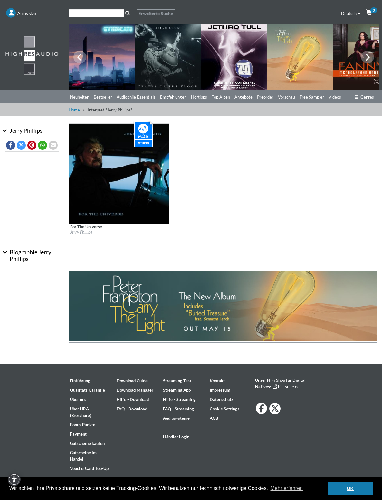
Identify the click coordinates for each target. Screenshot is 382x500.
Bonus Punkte (82, 424)
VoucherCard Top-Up (89, 468)
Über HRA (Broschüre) (80, 412)
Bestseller (103, 97)
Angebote (243, 97)
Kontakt (217, 380)
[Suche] (96, 13)
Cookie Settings (224, 408)
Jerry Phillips (81, 232)
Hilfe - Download (133, 399)
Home (74, 109)
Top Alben (221, 97)
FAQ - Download (132, 408)
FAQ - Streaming (178, 408)
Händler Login (176, 436)
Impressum (220, 390)
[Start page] (32, 55)
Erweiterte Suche (155, 13)
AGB (214, 418)
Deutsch (350, 13)
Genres (364, 97)
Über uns (78, 399)
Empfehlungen (173, 97)
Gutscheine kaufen (87, 443)
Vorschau (286, 97)
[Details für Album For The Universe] (119, 173)
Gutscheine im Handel (83, 456)
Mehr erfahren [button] (287, 488)
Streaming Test (177, 380)
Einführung (80, 380)
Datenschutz (221, 399)
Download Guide (132, 380)
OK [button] (350, 488)
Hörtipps (199, 97)
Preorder (265, 97)
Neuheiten (79, 97)
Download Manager (135, 390)
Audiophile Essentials (136, 97)
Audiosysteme (176, 418)
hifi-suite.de (286, 386)
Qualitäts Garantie (87, 390)
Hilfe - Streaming (179, 399)
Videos (335, 97)
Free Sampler (312, 97)
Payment (78, 434)
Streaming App (177, 390)
